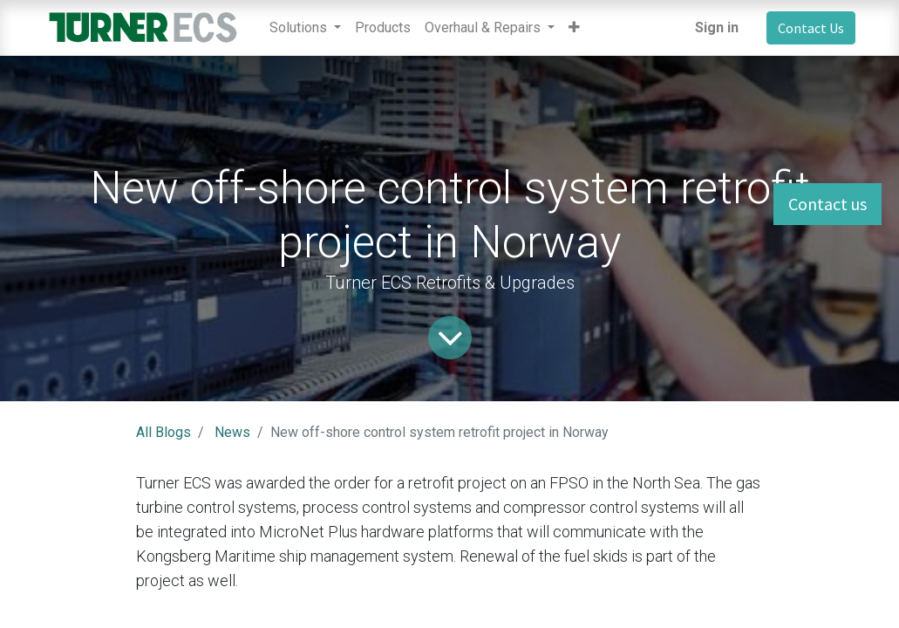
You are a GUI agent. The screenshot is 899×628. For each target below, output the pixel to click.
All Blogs (163, 432)
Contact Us (811, 28)
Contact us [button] (827, 204)
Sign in (717, 27)
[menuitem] (383, 27)
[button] (574, 27)
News (232, 432)
